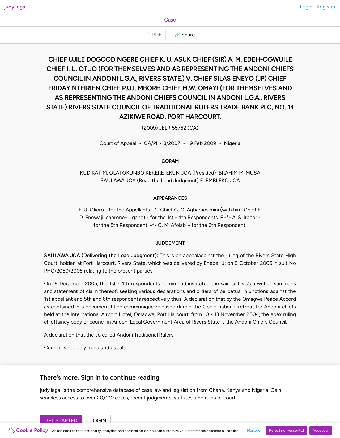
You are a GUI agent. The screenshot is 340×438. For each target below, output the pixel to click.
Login (306, 7)
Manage (253, 430)
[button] (184, 35)
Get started (60, 421)
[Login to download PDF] (153, 35)
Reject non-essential (286, 430)
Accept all (321, 430)
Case (170, 20)
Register (326, 7)
